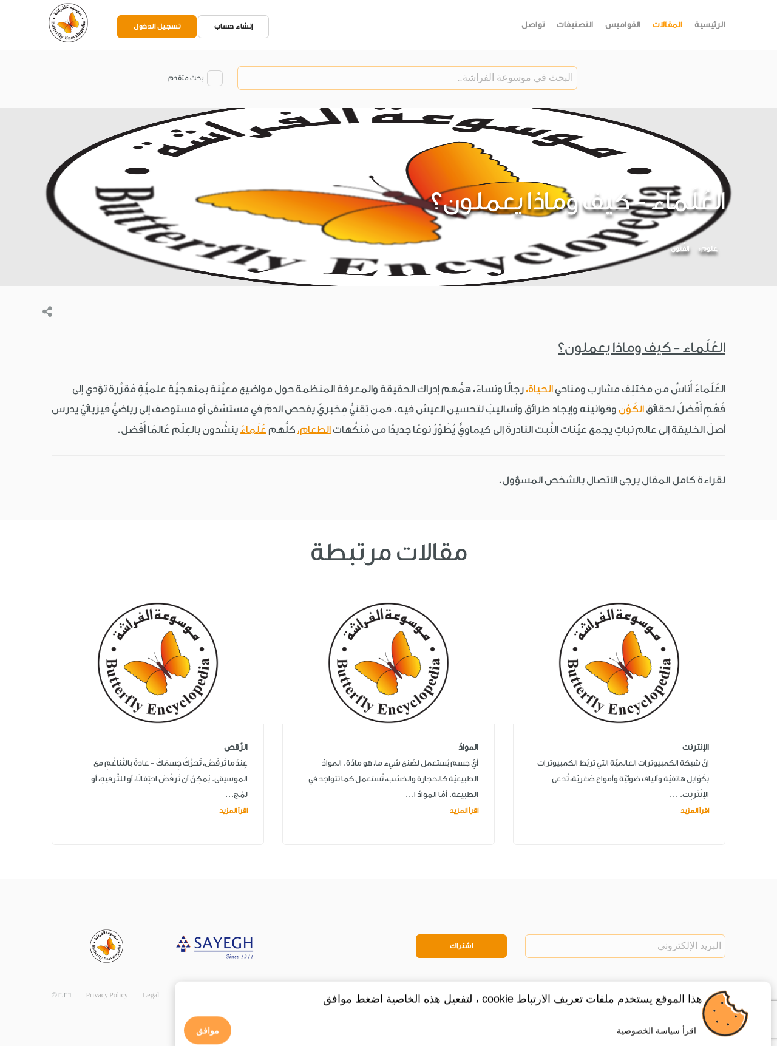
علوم (709, 249)
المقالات (668, 24)
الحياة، (539, 389)
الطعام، (314, 429)
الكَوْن (631, 409)
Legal (151, 995)
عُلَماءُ (253, 429)
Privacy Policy (106, 995)
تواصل (533, 24)
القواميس (623, 24)
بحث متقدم (185, 78)
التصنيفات (575, 24)
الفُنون (680, 249)
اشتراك (461, 946)
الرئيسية (709, 24)
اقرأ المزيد (694, 811)
